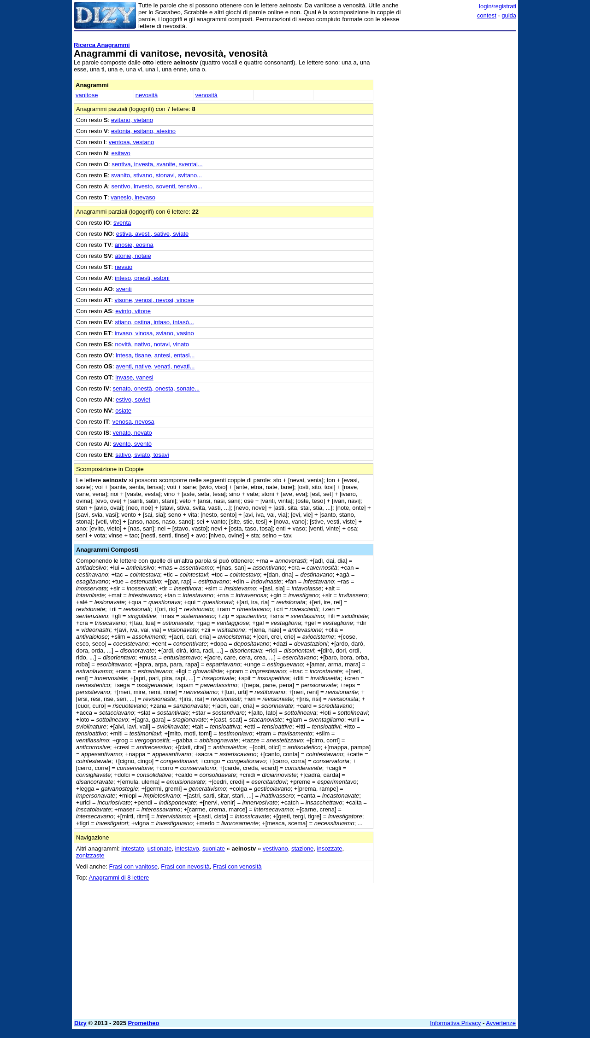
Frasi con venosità (237, 866)
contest (486, 15)
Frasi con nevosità (185, 866)
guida (509, 15)
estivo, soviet (133, 399)
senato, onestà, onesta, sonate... (156, 388)
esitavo (121, 153)
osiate (123, 410)
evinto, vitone (133, 311)
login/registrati (497, 6)
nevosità (147, 95)
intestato (132, 848)
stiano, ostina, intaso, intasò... (154, 322)
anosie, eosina (134, 244)
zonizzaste (90, 855)
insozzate (329, 848)
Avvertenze (501, 1023)
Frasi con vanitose (133, 866)
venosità (206, 95)
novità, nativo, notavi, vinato (152, 344)
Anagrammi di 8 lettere (118, 877)
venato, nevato (132, 432)
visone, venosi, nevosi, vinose (154, 300)
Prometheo (143, 1023)
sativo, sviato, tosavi (142, 454)
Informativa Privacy (455, 1023)
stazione (302, 848)
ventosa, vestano (131, 142)
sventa (122, 222)
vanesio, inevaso (133, 197)
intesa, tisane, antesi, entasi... (155, 355)
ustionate (160, 848)
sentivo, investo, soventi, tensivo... (157, 186)
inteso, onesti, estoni (142, 277)
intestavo (187, 848)
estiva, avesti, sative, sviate (152, 233)
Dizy (80, 1023)
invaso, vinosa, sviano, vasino (154, 333)
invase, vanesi (134, 377)
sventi (124, 289)
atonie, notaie (133, 255)
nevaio (123, 266)
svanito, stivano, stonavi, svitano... (156, 175)
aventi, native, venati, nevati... (155, 366)
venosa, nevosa (133, 421)
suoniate (213, 848)
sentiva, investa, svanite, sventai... (157, 164)
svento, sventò (132, 443)
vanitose (87, 95)
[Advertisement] (447, 173)
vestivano (275, 848)
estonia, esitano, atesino (143, 131)
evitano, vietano (132, 120)
